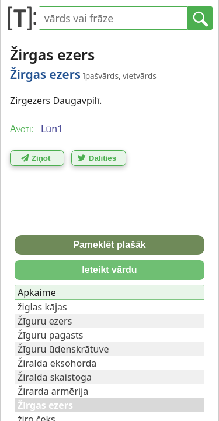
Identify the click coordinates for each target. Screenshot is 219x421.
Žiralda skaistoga (55, 377)
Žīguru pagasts (50, 335)
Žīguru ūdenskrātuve (63, 349)
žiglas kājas (42, 307)
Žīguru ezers (45, 321)
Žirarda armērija (53, 391)
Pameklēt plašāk (109, 245)
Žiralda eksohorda (57, 363)
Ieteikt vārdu (109, 270)
